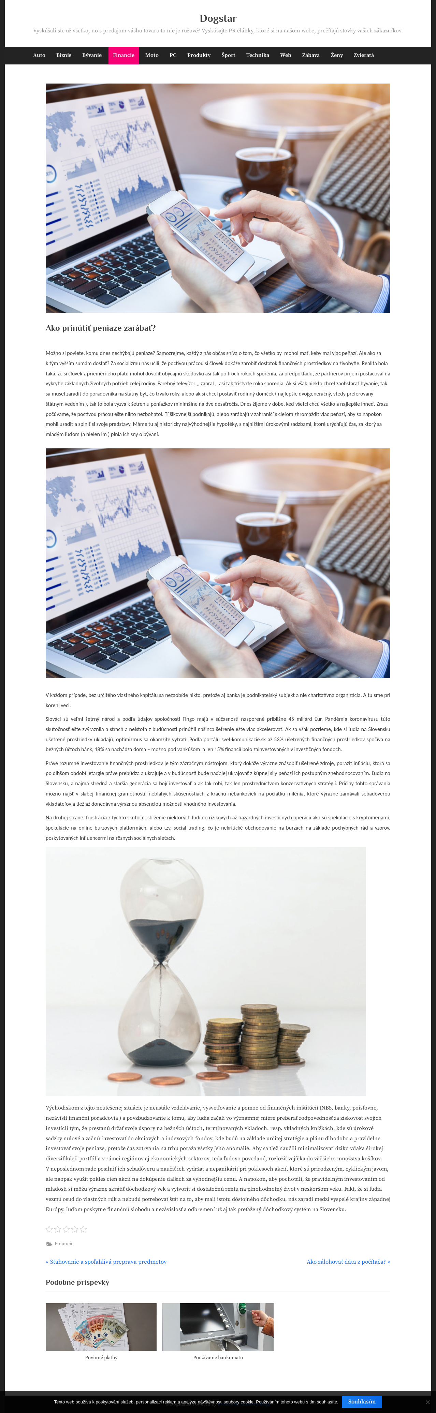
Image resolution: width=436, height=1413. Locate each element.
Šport (228, 55)
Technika (257, 55)
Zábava (311, 55)
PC (173, 55)
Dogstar (218, 18)
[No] (427, 1402)
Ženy (337, 55)
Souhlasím (362, 1401)
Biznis (63, 55)
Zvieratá (364, 55)
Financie (123, 55)
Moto (152, 55)
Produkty (198, 55)
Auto (39, 55)
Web (285, 55)
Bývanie (92, 55)
